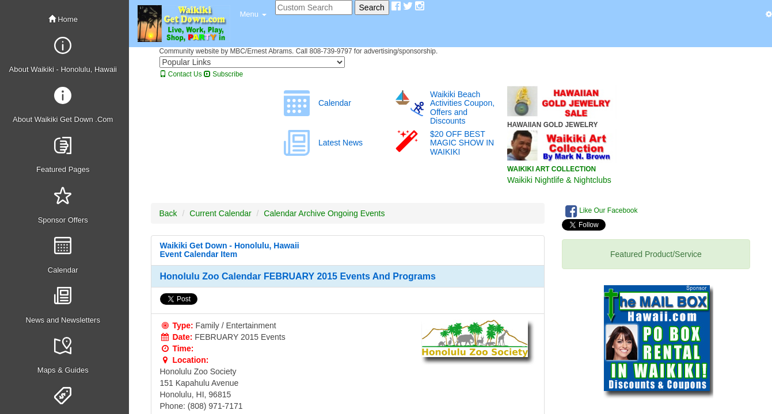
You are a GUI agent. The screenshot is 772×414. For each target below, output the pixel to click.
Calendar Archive (294, 213)
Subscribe (223, 74)
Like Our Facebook (601, 211)
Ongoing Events (356, 213)
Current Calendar (220, 213)
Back (168, 213)
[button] (253, 14)
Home (63, 19)
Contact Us (180, 74)
